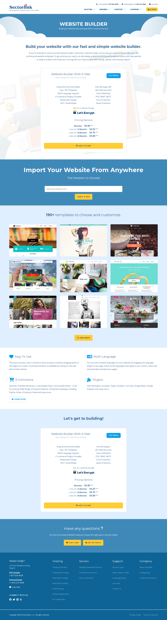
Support (119, 9)
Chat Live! (72, 543)
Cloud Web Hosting (60, 583)
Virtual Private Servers (88, 572)
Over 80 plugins (103, 87)
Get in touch (93, 543)
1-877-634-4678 (16, 575)
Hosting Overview (59, 567)
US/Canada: (107, 4)
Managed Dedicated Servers (90, 567)
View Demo (83, 338)
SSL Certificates (58, 599)
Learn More (19, 399)
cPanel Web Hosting (60, 572)
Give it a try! (83, 197)
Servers (104, 9)
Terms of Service (150, 615)
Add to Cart (83, 146)
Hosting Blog (145, 572)
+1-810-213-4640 (16, 582)
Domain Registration (60, 594)
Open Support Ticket (120, 572)
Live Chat (153, 4)
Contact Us (116, 588)
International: (134, 4)
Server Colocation (86, 578)
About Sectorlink (146, 567)
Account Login (118, 567)
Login (152, 9)
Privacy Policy (135, 615)
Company (136, 9)
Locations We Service (148, 578)
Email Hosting (57, 588)
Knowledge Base (119, 578)
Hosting (89, 9)
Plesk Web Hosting (60, 578)
